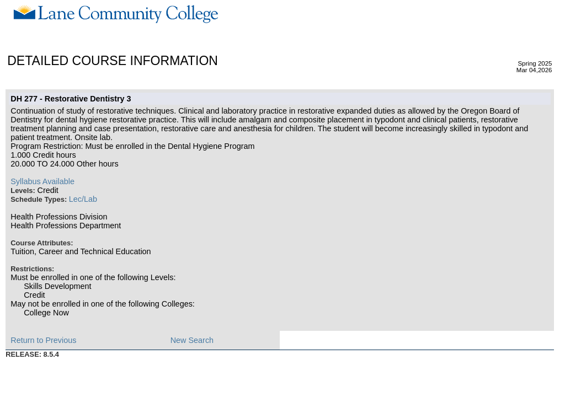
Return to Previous (43, 340)
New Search (192, 340)
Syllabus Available (42, 181)
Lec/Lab (83, 199)
